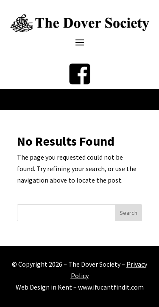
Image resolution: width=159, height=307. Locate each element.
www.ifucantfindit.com (111, 287)
